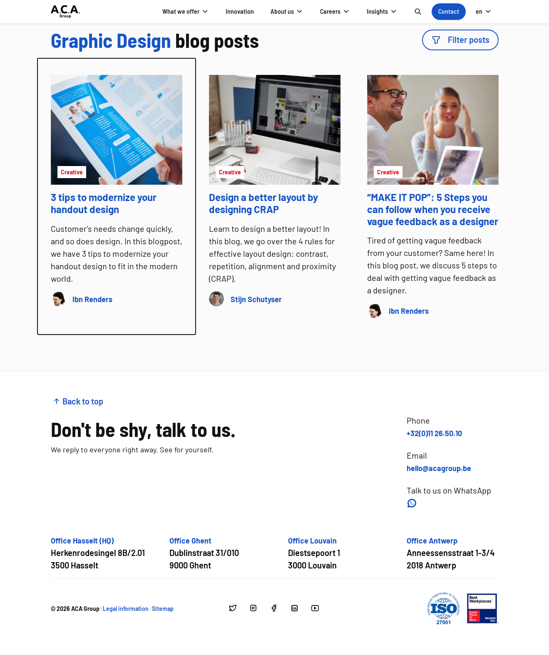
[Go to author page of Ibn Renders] (92, 298)
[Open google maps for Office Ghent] (204, 553)
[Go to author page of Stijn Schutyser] (256, 298)
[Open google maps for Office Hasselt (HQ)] (98, 553)
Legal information (126, 608)
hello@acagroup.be (439, 468)
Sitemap (163, 608)
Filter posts (460, 40)
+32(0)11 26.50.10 (434, 433)
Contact (448, 11)
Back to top (77, 401)
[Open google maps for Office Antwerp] (451, 553)
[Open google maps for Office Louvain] (314, 553)
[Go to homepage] (65, 11)
